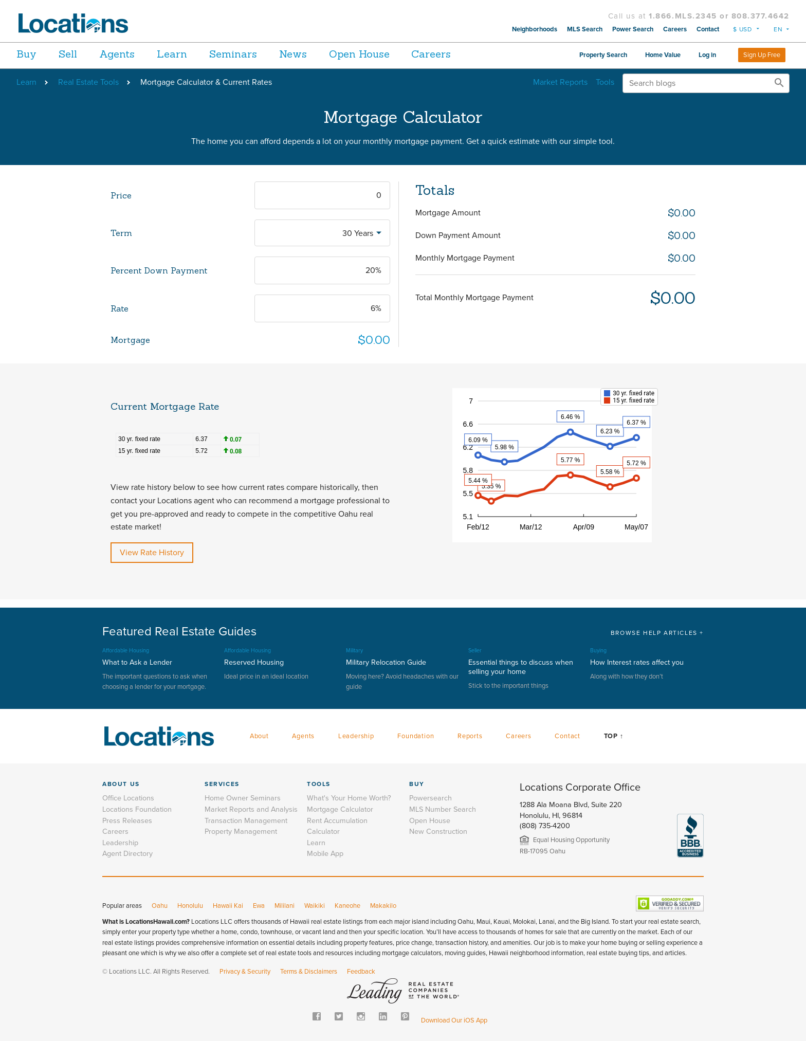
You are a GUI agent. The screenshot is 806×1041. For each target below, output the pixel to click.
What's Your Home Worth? (349, 798)
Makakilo (383, 906)
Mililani (284, 906)
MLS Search (584, 29)
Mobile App (325, 853)
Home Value (663, 55)
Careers (675, 29)
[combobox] (322, 233)
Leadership (356, 736)
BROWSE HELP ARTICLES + (657, 632)
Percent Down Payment (159, 270)
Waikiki (314, 906)
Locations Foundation (137, 809)
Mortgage (130, 340)
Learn (189, 53)
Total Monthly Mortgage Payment (474, 298)
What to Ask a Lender (137, 662)
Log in (707, 55)
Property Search (603, 55)
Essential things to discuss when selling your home (520, 667)
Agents (128, 53)
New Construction (438, 831)
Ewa (259, 906)
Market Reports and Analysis (251, 809)
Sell (73, 53)
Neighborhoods (534, 29)
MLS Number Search (442, 809)
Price (121, 195)
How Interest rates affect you (637, 662)
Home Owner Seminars (243, 798)
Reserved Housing (254, 662)
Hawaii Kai (228, 906)
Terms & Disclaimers (308, 971)
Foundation (415, 736)
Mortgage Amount (448, 213)
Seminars (256, 53)
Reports (470, 736)
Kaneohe (347, 906)
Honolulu (190, 906)
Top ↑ (614, 736)
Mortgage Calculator (340, 809)
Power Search (632, 29)
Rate (120, 308)
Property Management (241, 831)
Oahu (160, 906)
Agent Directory (127, 853)
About (259, 736)
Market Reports (560, 82)
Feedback (361, 971)
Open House (393, 53)
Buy (26, 53)
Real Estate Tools (88, 82)
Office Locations (128, 798)
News (321, 53)
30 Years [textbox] (357, 233)
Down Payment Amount (458, 235)
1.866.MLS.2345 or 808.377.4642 (719, 16)
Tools (605, 82)
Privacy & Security (244, 971)
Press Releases (127, 820)
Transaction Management (246, 820)
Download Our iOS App (454, 1020)
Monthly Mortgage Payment (465, 258)
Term (121, 233)
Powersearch (430, 798)
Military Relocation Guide (386, 662)
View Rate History (152, 552)
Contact (708, 29)
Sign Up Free (761, 55)
